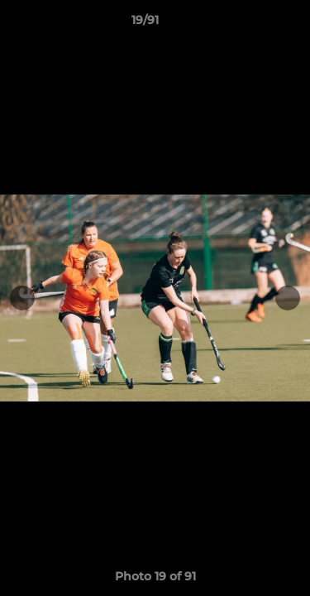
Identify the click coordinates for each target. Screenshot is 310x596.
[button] (250, 24)
